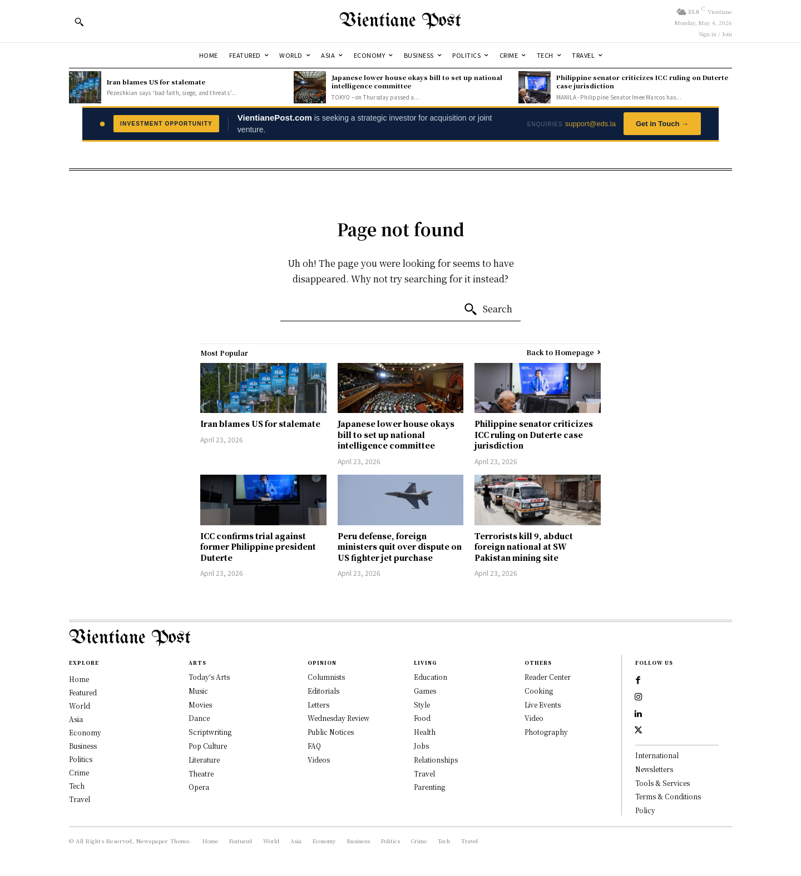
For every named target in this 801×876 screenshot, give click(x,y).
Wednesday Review (338, 718)
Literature (204, 759)
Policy (645, 814)
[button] (79, 22)
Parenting (429, 787)
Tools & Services (662, 787)
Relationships (436, 759)
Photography (546, 731)
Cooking (539, 690)
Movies (200, 704)
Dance (199, 718)
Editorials (323, 690)
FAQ (314, 745)
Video (534, 718)
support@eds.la (590, 124)
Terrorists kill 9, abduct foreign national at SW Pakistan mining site (523, 546)
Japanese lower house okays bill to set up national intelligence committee (417, 81)
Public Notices (331, 731)
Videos (319, 759)
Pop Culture (208, 745)
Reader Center (548, 676)
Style (422, 704)
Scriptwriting (210, 731)
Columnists (326, 676)
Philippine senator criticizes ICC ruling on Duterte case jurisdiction (642, 81)
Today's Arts (209, 676)
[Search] (488, 309)
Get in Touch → (662, 124)
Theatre (201, 773)
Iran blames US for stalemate (156, 81)
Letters (318, 704)
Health (425, 731)
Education (430, 676)
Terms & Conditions (668, 800)
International (657, 759)
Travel (424, 773)
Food (422, 718)
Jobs (421, 745)
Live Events (543, 704)
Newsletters (654, 773)
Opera (199, 787)
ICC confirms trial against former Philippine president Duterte (258, 546)
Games (425, 690)
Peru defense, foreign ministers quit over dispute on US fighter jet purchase (400, 546)
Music (198, 690)
